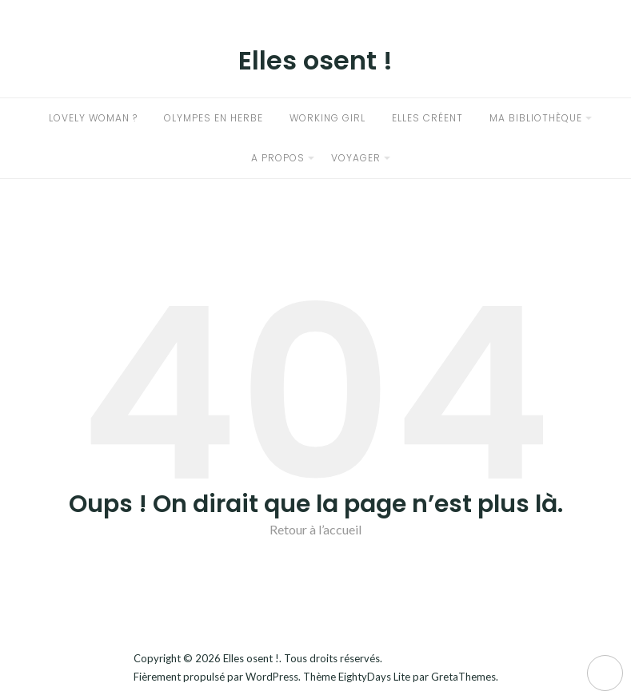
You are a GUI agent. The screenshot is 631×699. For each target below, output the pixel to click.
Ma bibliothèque (535, 118)
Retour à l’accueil (315, 529)
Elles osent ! (315, 60)
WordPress (272, 676)
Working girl (327, 118)
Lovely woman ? (93, 118)
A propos (278, 158)
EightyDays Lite (374, 676)
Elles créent (427, 118)
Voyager (356, 158)
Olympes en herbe (213, 118)
